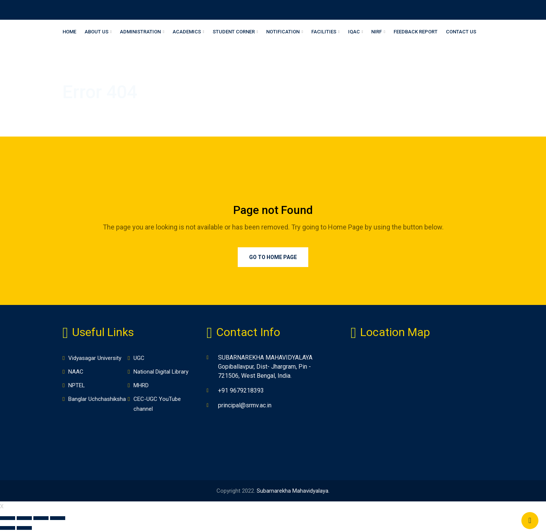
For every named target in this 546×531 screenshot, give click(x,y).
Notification (283, 32)
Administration (140, 32)
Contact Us (461, 32)
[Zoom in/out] (57, 518)
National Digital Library (160, 371)
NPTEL (76, 385)
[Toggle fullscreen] (41, 518)
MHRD (141, 385)
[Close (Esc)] (7, 518)
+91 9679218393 (241, 390)
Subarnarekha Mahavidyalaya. (293, 490)
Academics (187, 32)
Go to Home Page (273, 257)
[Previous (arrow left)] (7, 528)
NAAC (75, 371)
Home (69, 32)
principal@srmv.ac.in (244, 405)
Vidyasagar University (94, 358)
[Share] (24, 518)
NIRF (376, 32)
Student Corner (234, 32)
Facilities (323, 32)
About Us (96, 32)
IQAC (354, 32)
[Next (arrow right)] (24, 528)
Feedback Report (416, 32)
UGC (138, 358)
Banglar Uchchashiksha (97, 399)
